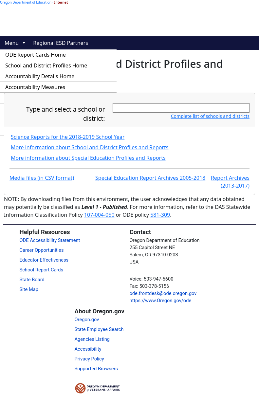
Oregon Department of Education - (34, 2)
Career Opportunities (42, 250)
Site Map (29, 289)
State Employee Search (99, 329)
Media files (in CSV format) (41, 177)
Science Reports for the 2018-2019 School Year (67, 136)
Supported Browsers (96, 369)
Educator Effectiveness (44, 260)
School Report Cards (42, 270)
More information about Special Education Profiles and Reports (88, 157)
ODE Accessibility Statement (50, 240)
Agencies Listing (92, 339)
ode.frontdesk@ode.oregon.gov (163, 293)
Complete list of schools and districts (210, 116)
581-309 (160, 214)
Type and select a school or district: (65, 114)
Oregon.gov (87, 319)
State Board (32, 280)
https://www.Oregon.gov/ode (161, 300)
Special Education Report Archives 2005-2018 (150, 177)
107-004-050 (99, 214)
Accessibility (88, 349)
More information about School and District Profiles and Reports (90, 147)
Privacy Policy (89, 359)
